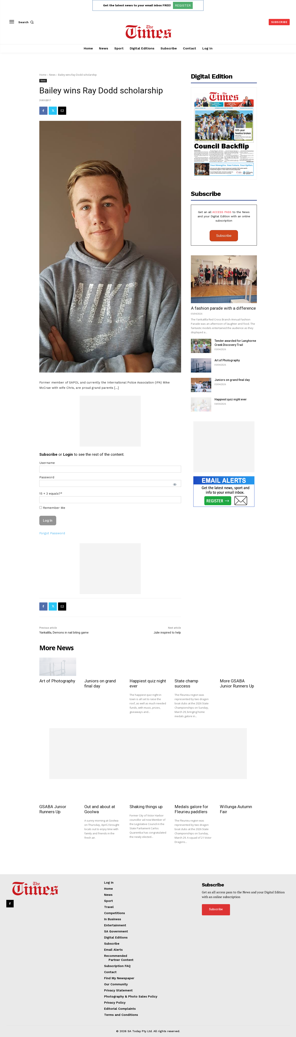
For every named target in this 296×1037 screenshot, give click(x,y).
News (52, 74)
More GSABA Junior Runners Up (237, 683)
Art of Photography (227, 360)
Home (42, 74)
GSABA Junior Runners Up (52, 809)
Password (46, 477)
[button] (26, 22)
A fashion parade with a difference (223, 308)
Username (47, 463)
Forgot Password (52, 533)
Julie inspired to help (167, 632)
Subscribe (224, 236)
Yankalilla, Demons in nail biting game (64, 632)
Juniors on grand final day (232, 379)
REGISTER (183, 5)
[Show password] (174, 484)
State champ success (186, 683)
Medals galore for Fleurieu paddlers (191, 809)
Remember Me (52, 508)
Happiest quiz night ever (231, 399)
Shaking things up (146, 806)
